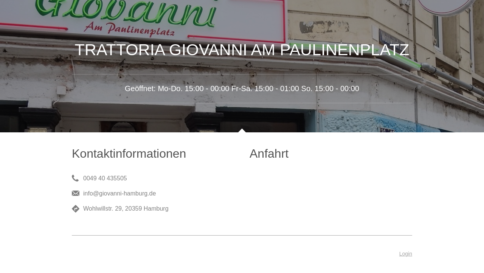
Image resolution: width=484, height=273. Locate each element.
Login (405, 254)
